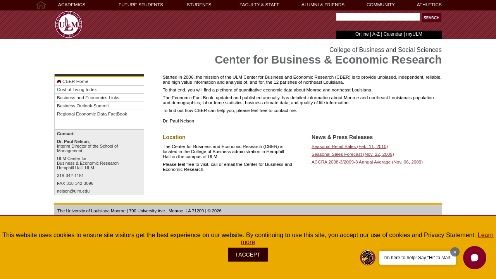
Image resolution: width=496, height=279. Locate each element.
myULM (414, 34)
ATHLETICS (429, 4)
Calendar (393, 34)
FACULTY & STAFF (259, 4)
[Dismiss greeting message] (455, 252)
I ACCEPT (248, 254)
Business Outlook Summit (83, 105)
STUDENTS (199, 4)
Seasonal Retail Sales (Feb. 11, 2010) (350, 146)
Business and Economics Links (88, 97)
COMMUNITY (381, 4)
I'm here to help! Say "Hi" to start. (418, 257)
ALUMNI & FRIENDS (322, 4)
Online (362, 34)
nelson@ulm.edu (73, 191)
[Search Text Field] (378, 17)
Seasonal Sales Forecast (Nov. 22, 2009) (353, 154)
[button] (432, 17)
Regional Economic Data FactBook (92, 113)
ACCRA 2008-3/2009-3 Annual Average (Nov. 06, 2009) (367, 161)
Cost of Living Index (77, 89)
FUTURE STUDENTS (141, 4)
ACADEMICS (71, 4)
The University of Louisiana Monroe (91, 210)
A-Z (376, 34)
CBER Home (75, 81)
